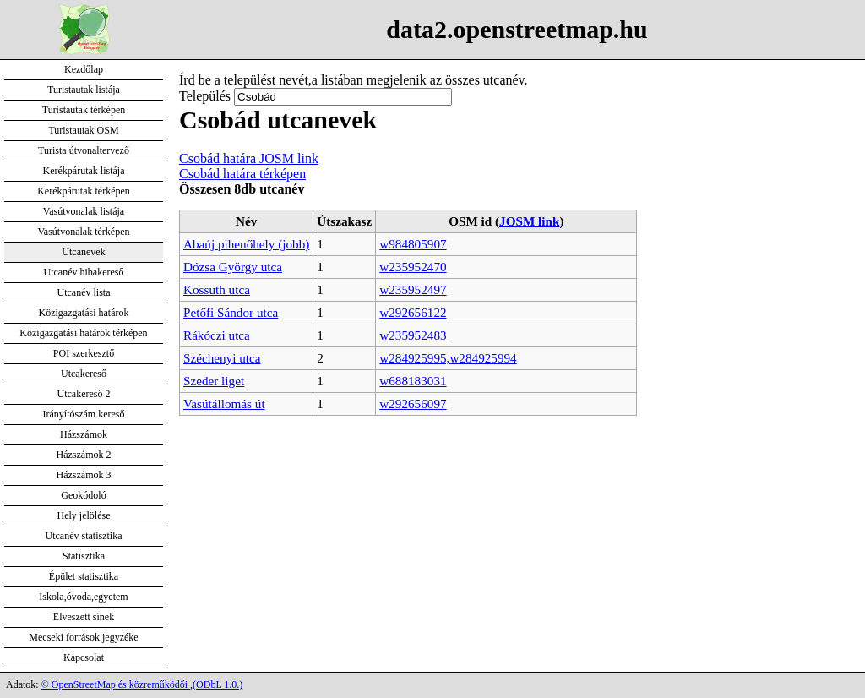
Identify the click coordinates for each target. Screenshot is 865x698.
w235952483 (412, 335)
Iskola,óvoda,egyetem (83, 597)
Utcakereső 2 (84, 394)
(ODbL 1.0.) (217, 684)
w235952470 (412, 266)
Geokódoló (83, 495)
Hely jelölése (84, 515)
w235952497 (412, 289)
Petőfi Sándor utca (230, 312)
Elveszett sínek (83, 617)
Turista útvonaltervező (83, 150)
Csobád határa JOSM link (248, 158)
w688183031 (412, 381)
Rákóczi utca (216, 335)
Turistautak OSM (83, 130)
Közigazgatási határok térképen (83, 333)
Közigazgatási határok (84, 313)
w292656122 (412, 312)
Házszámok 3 (84, 475)
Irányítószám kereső (84, 414)
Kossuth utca (216, 289)
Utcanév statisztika (84, 536)
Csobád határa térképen (242, 173)
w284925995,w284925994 (447, 358)
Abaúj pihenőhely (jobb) (246, 244)
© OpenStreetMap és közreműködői (115, 684)
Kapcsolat (83, 657)
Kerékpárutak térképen (83, 191)
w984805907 (412, 244)
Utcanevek (83, 252)
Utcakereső (83, 373)
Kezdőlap (83, 69)
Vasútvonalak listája (83, 211)
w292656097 (412, 403)
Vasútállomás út (224, 403)
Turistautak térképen (84, 110)
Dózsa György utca (232, 266)
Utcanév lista (84, 292)
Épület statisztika (83, 576)
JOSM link (529, 221)
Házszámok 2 (84, 455)
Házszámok (83, 434)
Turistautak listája (83, 89)
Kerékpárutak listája (84, 171)
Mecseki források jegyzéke (83, 637)
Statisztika (84, 556)
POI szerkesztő (83, 353)
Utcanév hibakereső (84, 272)
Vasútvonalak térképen (84, 231)
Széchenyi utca (222, 358)
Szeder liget (213, 381)
